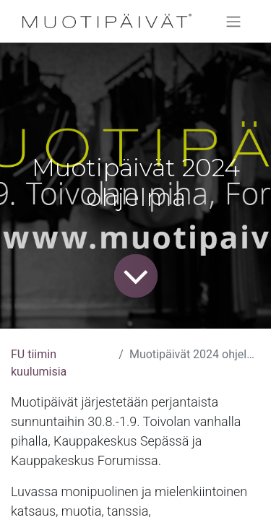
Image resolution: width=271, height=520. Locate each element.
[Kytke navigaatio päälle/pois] (233, 21)
